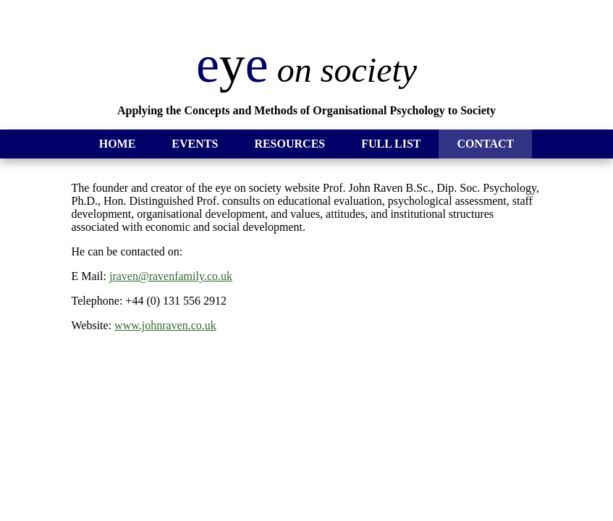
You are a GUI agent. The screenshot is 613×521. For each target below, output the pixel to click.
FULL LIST (390, 143)
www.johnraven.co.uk (165, 325)
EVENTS (195, 143)
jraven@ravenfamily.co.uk (170, 276)
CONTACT (485, 143)
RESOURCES (289, 143)
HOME (117, 143)
